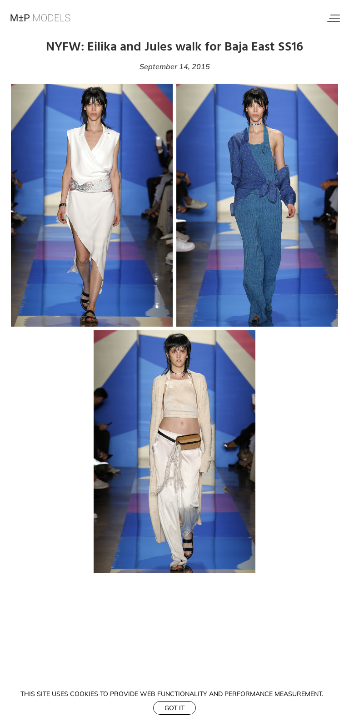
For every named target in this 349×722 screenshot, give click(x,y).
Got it (174, 708)
